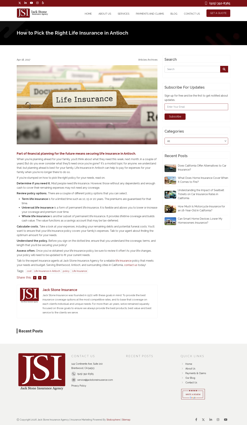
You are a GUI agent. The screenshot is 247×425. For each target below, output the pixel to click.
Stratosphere (113, 419)
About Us (105, 13)
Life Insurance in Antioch (47, 271)
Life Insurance (79, 271)
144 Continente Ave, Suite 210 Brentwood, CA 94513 (87, 365)
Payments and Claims (150, 13)
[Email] (196, 107)
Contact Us (192, 13)
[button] (224, 69)
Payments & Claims (193, 373)
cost (29, 271)
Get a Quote (218, 13)
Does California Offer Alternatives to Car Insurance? (202, 167)
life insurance (123, 260)
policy (66, 271)
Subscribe (175, 116)
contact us (130, 265)
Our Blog (188, 378)
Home (88, 13)
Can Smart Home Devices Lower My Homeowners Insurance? (200, 220)
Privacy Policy (78, 385)
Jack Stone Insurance (60, 290)
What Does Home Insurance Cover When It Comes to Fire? (203, 179)
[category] (196, 141)
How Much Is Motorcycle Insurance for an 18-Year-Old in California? (201, 208)
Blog (174, 13)
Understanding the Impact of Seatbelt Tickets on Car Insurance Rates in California (201, 194)
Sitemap (126, 419)
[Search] (196, 69)
